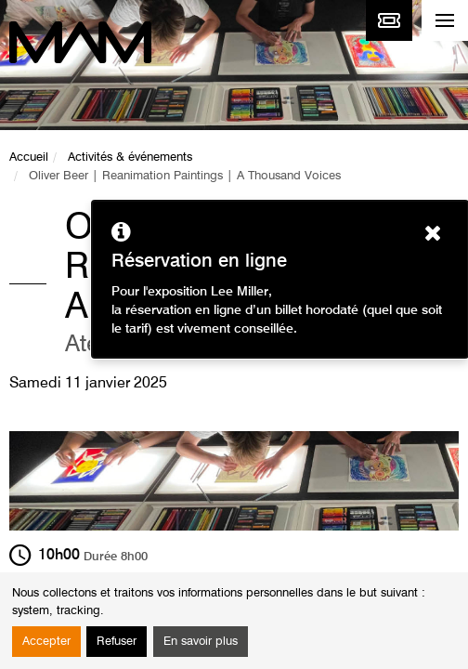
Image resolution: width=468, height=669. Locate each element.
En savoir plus (200, 642)
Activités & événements (130, 157)
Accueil (28, 157)
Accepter (46, 642)
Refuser (116, 642)
